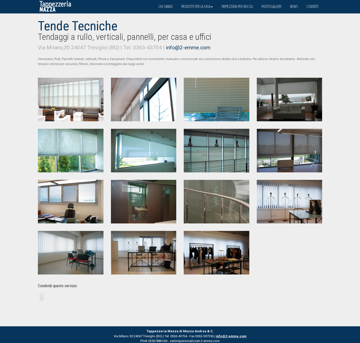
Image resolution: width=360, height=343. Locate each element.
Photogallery (271, 6)
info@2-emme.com (188, 48)
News (294, 6)
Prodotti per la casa (197, 6)
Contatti (312, 6)
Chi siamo (166, 6)
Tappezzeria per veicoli (237, 6)
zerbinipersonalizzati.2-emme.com (195, 341)
